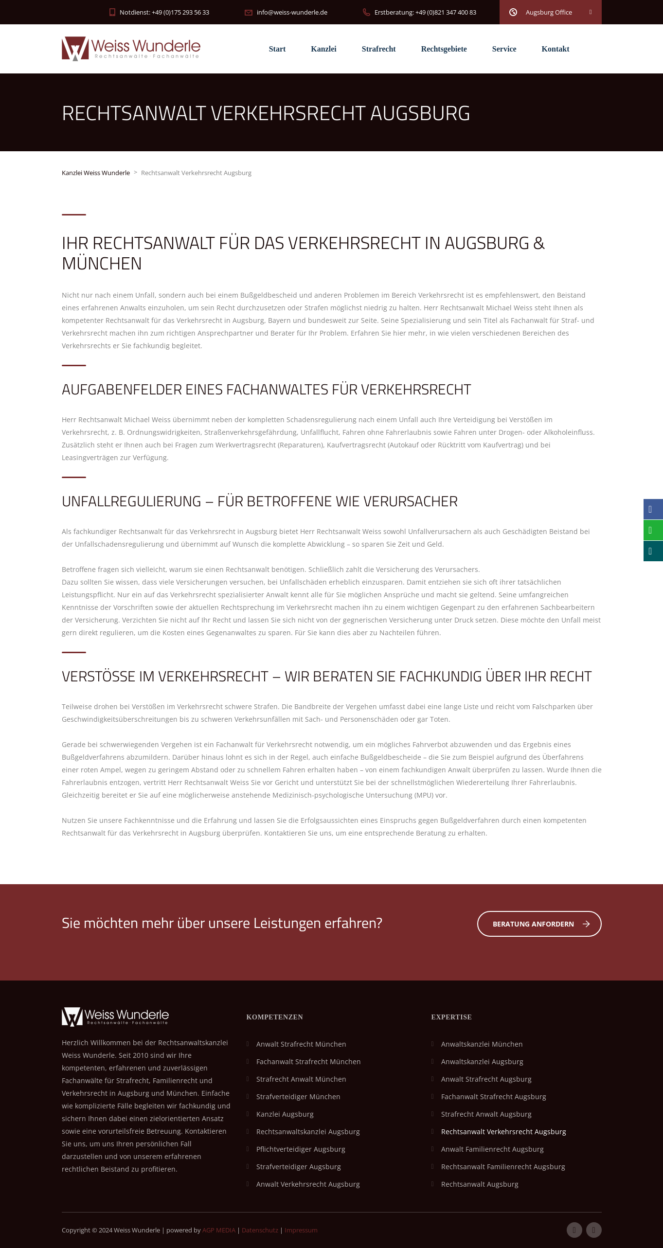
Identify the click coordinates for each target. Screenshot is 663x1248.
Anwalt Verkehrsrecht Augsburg (308, 1184)
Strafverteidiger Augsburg (298, 1166)
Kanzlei (323, 49)
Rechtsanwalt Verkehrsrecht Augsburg (503, 1131)
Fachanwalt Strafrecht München (308, 1061)
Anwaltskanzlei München (482, 1044)
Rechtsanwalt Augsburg (480, 1184)
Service (504, 49)
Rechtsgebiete (444, 49)
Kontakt (556, 49)
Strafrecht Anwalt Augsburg (486, 1114)
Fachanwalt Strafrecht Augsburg (493, 1096)
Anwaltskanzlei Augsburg (482, 1061)
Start (277, 49)
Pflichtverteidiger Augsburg (300, 1149)
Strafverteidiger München (298, 1096)
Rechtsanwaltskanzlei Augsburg (308, 1131)
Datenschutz (260, 1230)
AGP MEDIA (218, 1230)
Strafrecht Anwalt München (301, 1079)
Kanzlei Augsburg (285, 1114)
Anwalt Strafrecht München (301, 1044)
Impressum (301, 1230)
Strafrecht (379, 49)
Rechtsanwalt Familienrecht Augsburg (503, 1166)
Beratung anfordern (541, 923)
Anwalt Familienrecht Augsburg (492, 1149)
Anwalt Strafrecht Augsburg (486, 1079)
